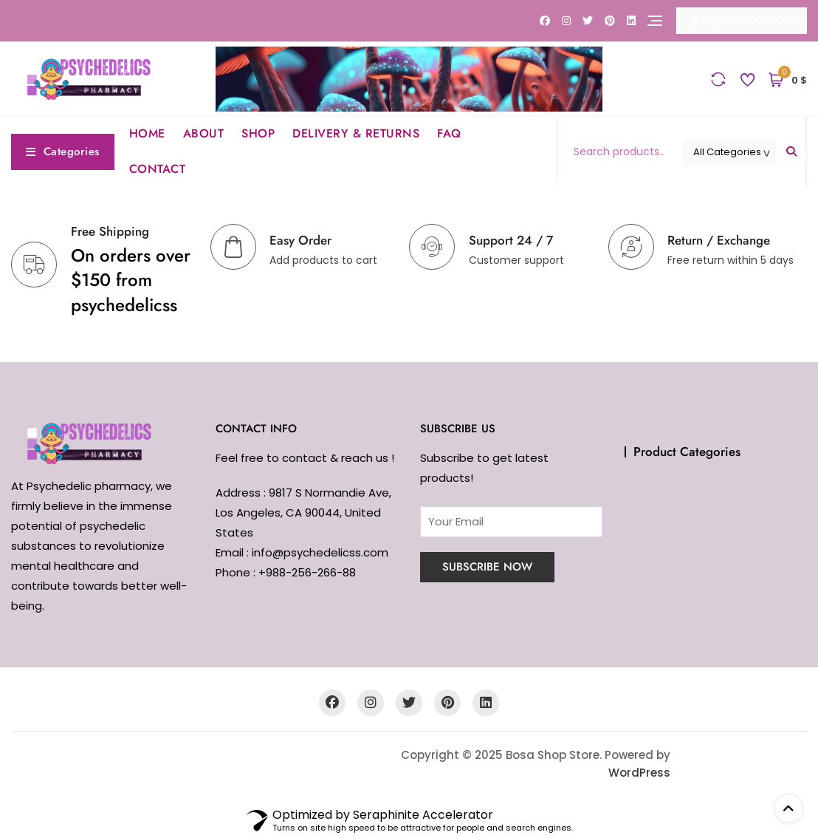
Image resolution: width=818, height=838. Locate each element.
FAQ (449, 133)
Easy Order (300, 240)
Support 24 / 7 (511, 240)
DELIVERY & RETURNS (355, 133)
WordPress (639, 772)
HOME (147, 133)
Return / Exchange (718, 240)
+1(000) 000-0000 (741, 20)
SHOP (258, 133)
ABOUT (203, 133)
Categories (63, 151)
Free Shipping (110, 231)
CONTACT (157, 168)
